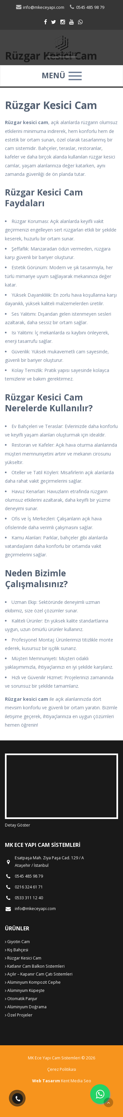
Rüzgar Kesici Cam (23, 958)
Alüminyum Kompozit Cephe (33, 982)
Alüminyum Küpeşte (25, 990)
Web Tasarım (46, 1081)
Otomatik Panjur (21, 998)
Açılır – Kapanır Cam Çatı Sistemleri (38, 974)
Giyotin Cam (17, 941)
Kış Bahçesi (16, 950)
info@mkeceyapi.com (39, 7)
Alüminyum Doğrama (26, 1007)
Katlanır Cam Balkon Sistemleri (35, 966)
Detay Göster (17, 825)
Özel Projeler (18, 1015)
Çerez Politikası (61, 1069)
